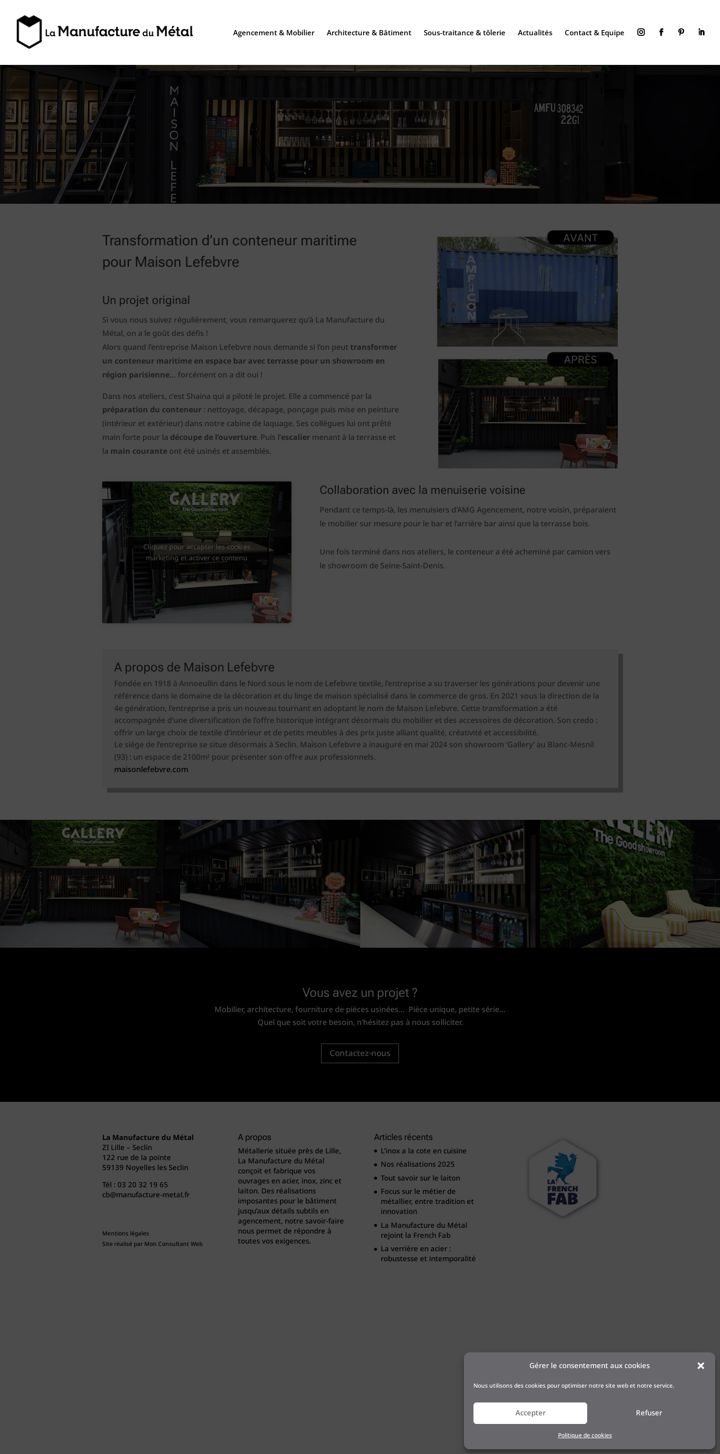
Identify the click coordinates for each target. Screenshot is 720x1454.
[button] (701, 1365)
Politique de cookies (585, 1436)
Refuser (649, 1413)
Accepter (531, 1413)
